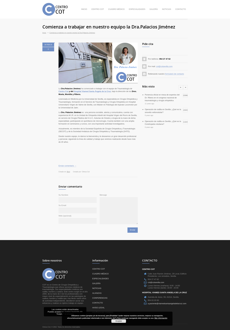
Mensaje (103, 195)
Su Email (62, 205)
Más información (160, 318)
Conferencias (99, 298)
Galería (153, 9)
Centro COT (97, 9)
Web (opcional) (65, 216)
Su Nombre (63, 195)
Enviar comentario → (67, 166)
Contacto (180, 9)
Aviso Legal (98, 308)
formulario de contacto (174, 74)
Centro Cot (63, 91)
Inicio (84, 9)
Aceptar (118, 321)
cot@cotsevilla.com (164, 66)
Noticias (166, 9)
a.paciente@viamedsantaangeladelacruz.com (167, 303)
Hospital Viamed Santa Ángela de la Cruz (92, 91)
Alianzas (97, 293)
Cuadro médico (116, 9)
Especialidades (137, 9)
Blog (68, 172)
